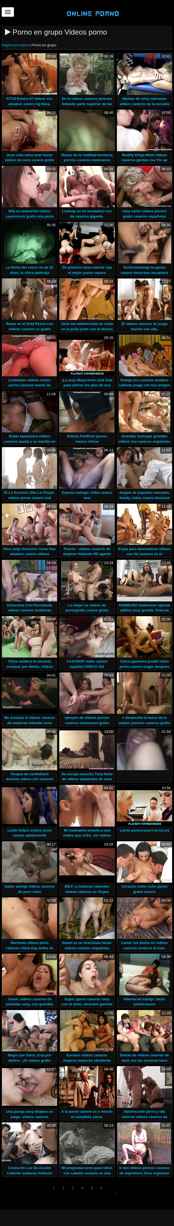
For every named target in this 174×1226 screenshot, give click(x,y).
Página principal (15, 45)
